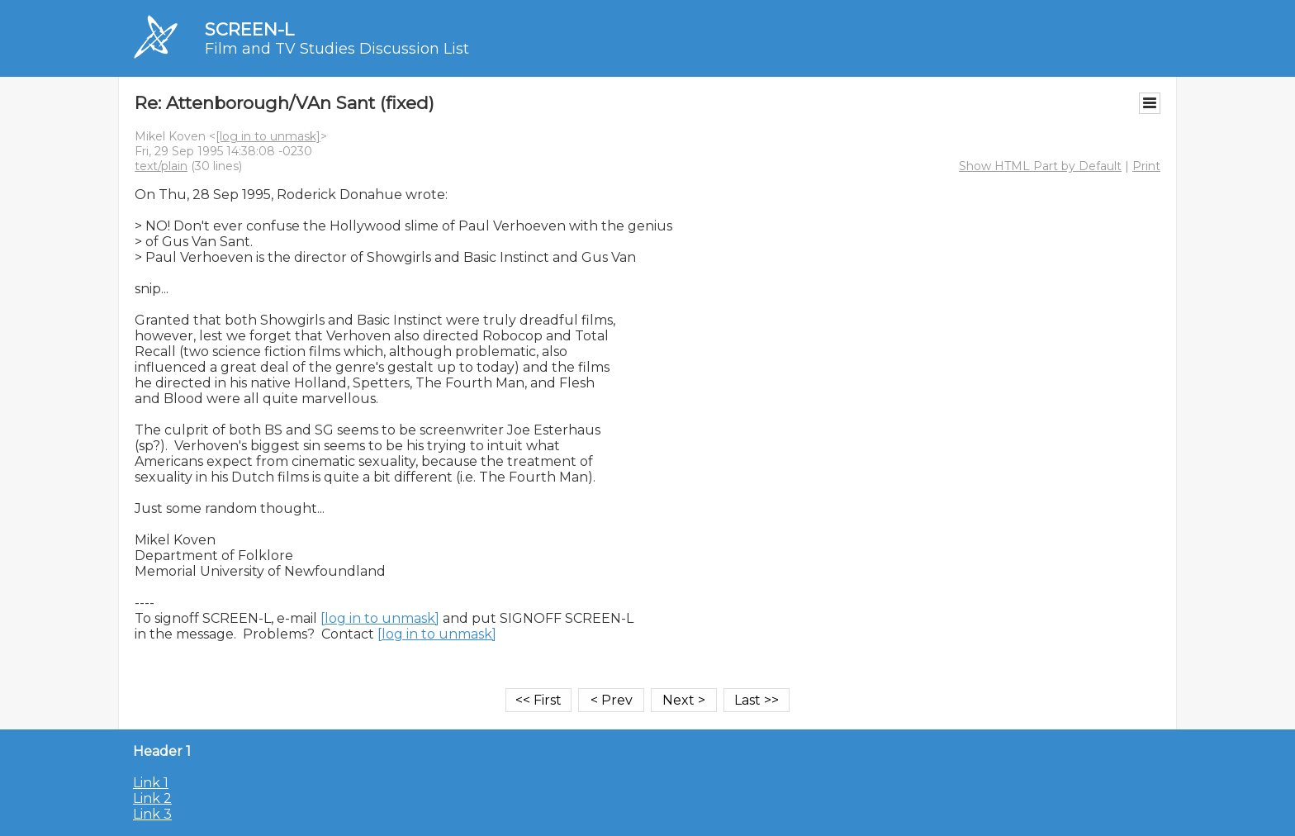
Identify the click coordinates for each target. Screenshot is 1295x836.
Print (1146, 166)
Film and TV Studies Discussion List (337, 49)
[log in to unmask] (268, 136)
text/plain (161, 166)
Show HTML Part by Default (1040, 166)
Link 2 (152, 798)
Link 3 (152, 814)
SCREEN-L (249, 29)
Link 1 (150, 783)
